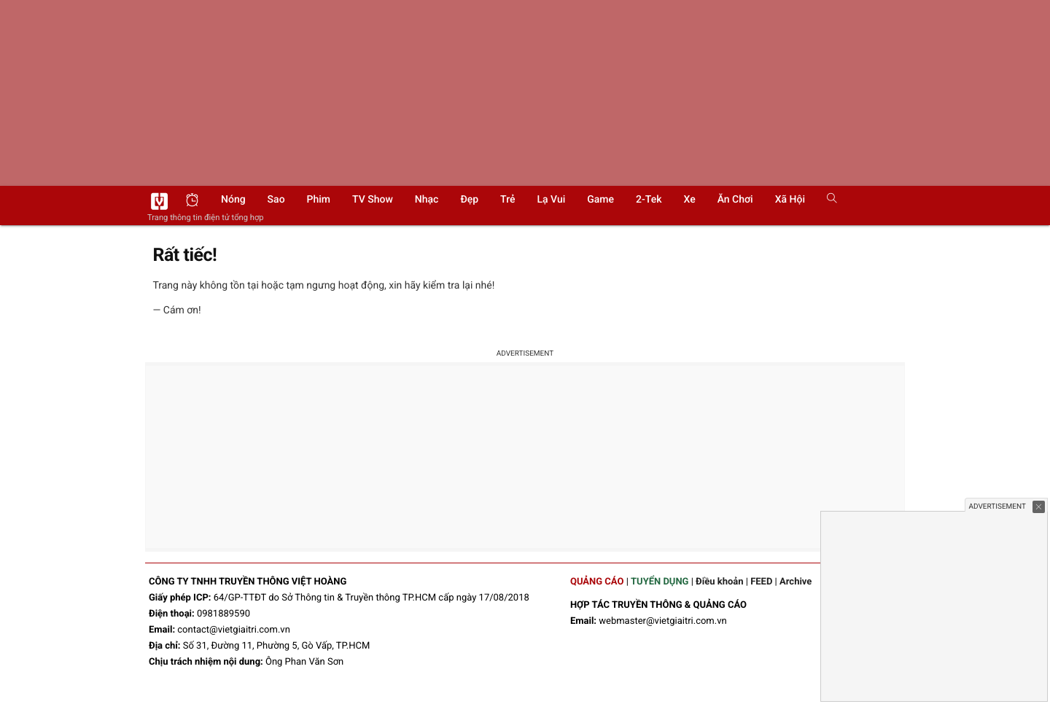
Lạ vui (551, 200)
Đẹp (469, 200)
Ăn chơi (735, 200)
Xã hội (790, 200)
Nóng (233, 200)
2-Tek (648, 200)
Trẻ (507, 200)
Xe (689, 200)
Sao (276, 200)
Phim (318, 200)
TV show (372, 200)
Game (600, 200)
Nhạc (427, 200)
